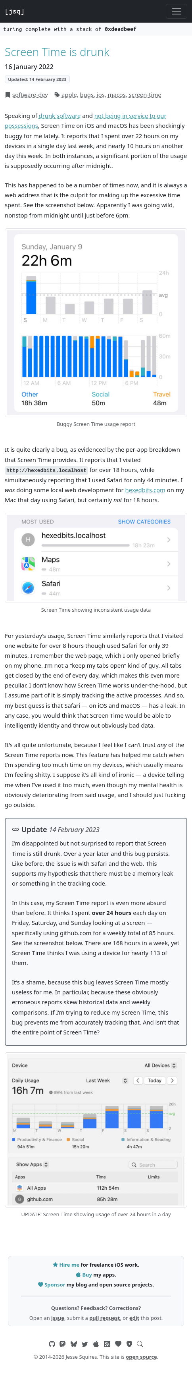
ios (101, 94)
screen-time (145, 94)
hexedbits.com (145, 490)
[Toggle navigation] (176, 11)
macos (117, 94)
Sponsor (52, 1284)
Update (29, 829)
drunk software (60, 115)
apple (69, 94)
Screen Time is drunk (57, 51)
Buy (84, 1274)
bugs (87, 94)
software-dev (30, 94)
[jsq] (15, 11)
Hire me (67, 1264)
